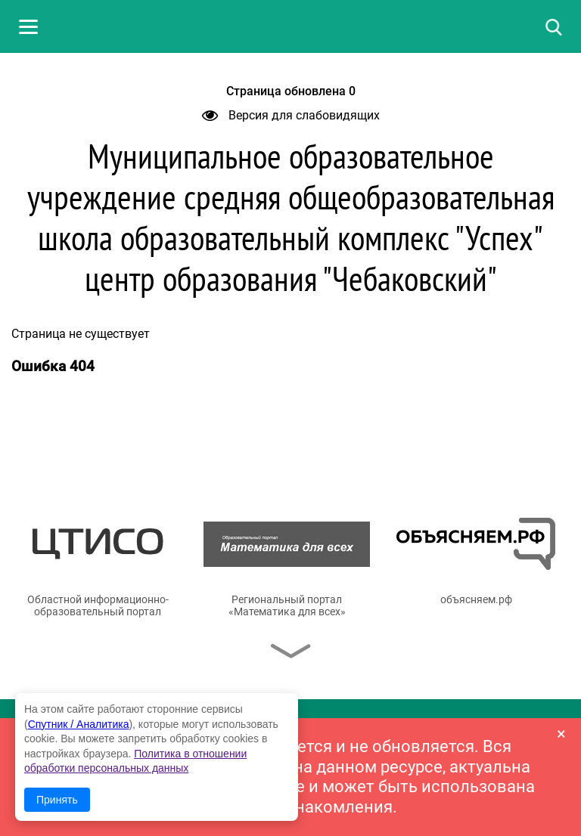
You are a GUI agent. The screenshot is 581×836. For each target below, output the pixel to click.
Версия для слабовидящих (291, 115)
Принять (57, 800)
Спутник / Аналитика (78, 724)
